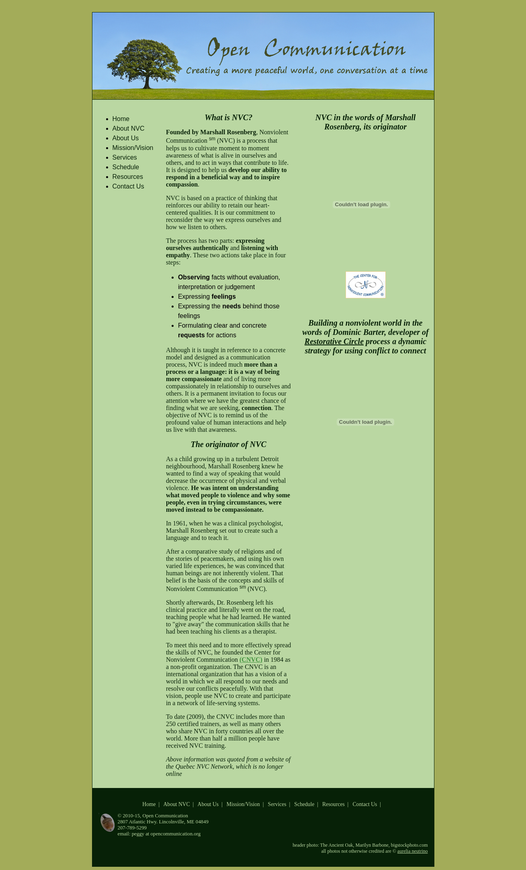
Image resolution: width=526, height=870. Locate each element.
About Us (126, 138)
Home (121, 118)
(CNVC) (250, 659)
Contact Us (128, 186)
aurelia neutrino (412, 851)
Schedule (126, 167)
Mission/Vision (133, 147)
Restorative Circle (334, 341)
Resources (128, 176)
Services (125, 157)
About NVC (129, 128)
